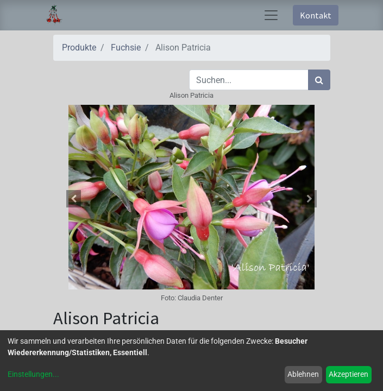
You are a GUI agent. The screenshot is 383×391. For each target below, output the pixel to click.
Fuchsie (126, 47)
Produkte (79, 47)
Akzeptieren (348, 374)
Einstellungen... (33, 374)
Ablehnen (303, 374)
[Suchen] (319, 80)
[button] (74, 199)
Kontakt (315, 15)
